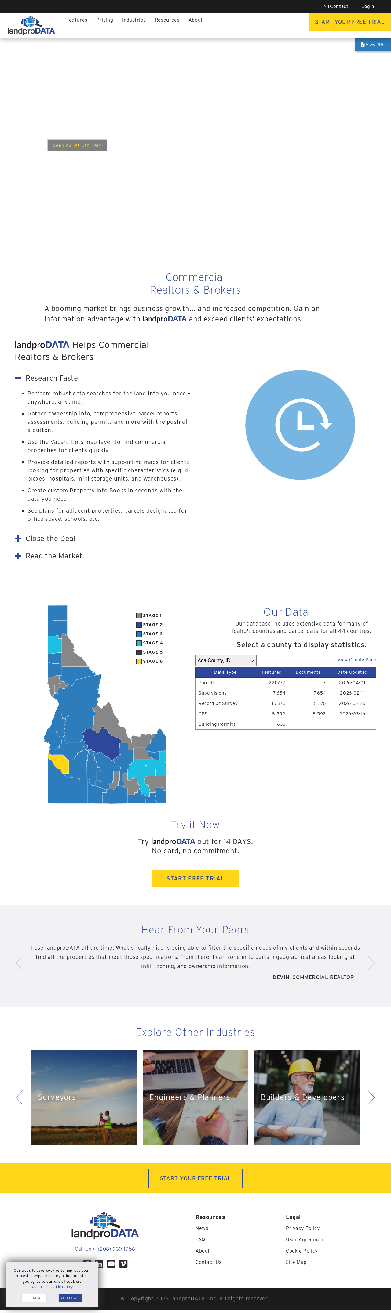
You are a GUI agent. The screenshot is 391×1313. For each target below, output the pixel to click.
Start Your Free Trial (341, 25)
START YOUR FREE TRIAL (196, 1181)
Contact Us (210, 1264)
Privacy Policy (304, 1231)
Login (368, 6)
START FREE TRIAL (195, 879)
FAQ (201, 1242)
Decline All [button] (34, 1298)
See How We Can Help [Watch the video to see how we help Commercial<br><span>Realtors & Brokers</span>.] (83, 145)
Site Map (297, 1264)
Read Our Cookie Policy (52, 1287)
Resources (175, 25)
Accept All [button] (70, 1298)
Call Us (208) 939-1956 (104, 1252)
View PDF (373, 44)
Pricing (107, 25)
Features (78, 25)
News (202, 1231)
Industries (139, 25)
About (206, 25)
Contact (336, 6)
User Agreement (307, 1242)
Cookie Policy (304, 1253)
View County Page (352, 659)
